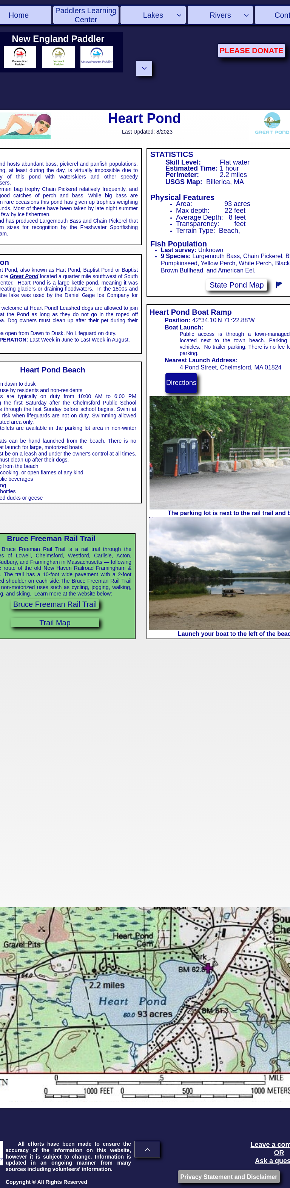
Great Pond (24, 276)
